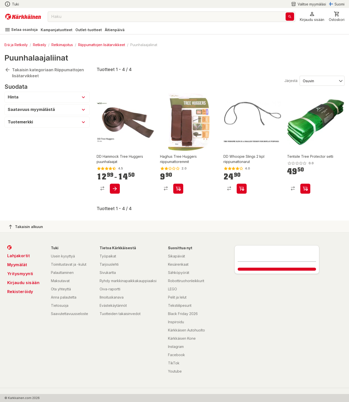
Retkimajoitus (62, 45)
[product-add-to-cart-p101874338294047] (178, 189)
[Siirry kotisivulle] (23, 17)
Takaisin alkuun (26, 226)
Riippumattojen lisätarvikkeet (101, 45)
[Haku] (290, 16)
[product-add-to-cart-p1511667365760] (305, 189)
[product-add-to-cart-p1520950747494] (115, 189)
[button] (312, 16)
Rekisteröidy (20, 291)
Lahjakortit (18, 255)
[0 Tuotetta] (337, 16)
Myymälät (17, 264)
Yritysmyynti (20, 273)
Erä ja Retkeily (16, 45)
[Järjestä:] (322, 80)
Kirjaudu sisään (23, 282)
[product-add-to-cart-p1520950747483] (242, 189)
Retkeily (39, 45)
